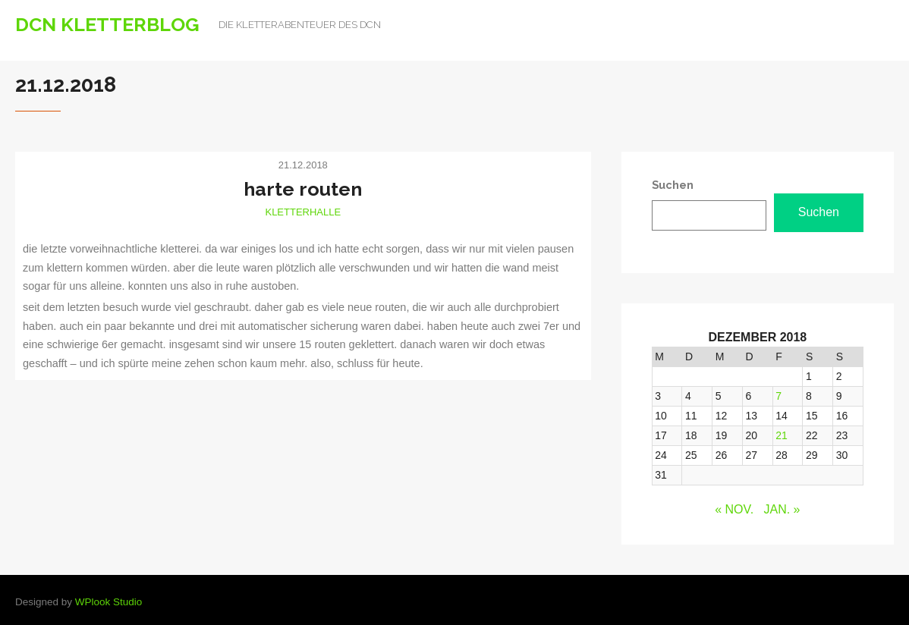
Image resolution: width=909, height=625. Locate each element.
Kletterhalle (303, 212)
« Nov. (734, 509)
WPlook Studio (109, 602)
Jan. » (782, 509)
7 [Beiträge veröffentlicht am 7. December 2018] (778, 396)
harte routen (303, 188)
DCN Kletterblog (107, 24)
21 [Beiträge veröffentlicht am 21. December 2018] (781, 435)
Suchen (818, 212)
